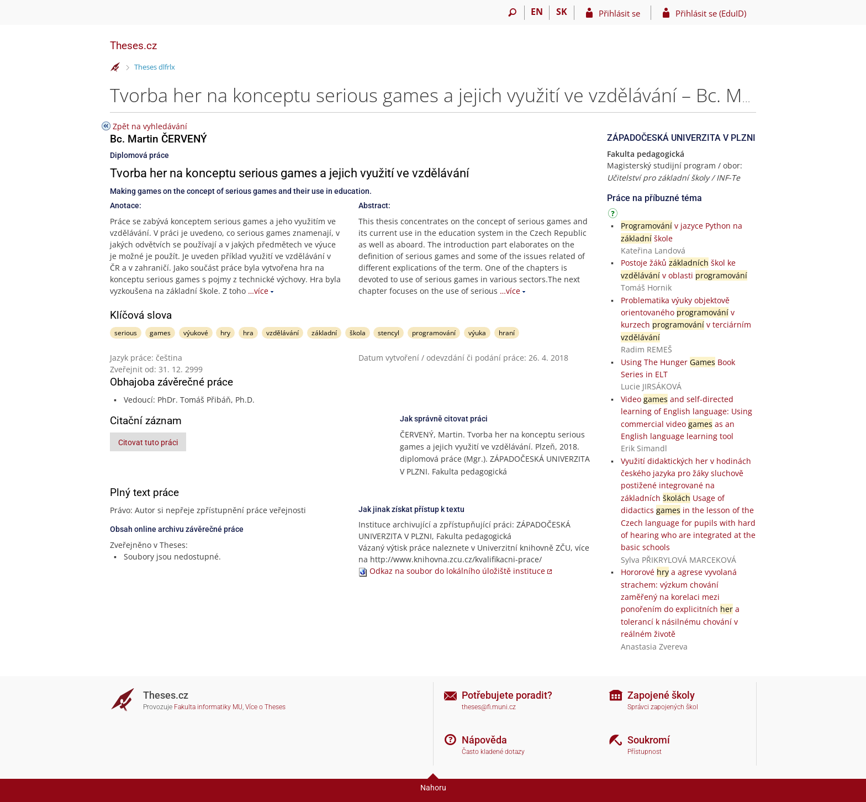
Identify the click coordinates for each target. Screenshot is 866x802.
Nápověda (484, 740)
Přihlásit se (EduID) (710, 13)
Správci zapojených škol (662, 707)
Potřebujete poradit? (507, 695)
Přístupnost (644, 752)
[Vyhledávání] (512, 13)
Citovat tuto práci (148, 442)
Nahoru (433, 787)
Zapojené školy (661, 695)
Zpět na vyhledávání (150, 126)
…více (258, 291)
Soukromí (648, 740)
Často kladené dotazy (493, 752)
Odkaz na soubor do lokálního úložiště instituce (457, 571)
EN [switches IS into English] (537, 12)
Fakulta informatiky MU (208, 707)
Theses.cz (133, 45)
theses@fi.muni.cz (489, 707)
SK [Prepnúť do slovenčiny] (561, 12)
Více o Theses (265, 707)
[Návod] (614, 215)
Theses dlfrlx (154, 67)
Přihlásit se (619, 13)
